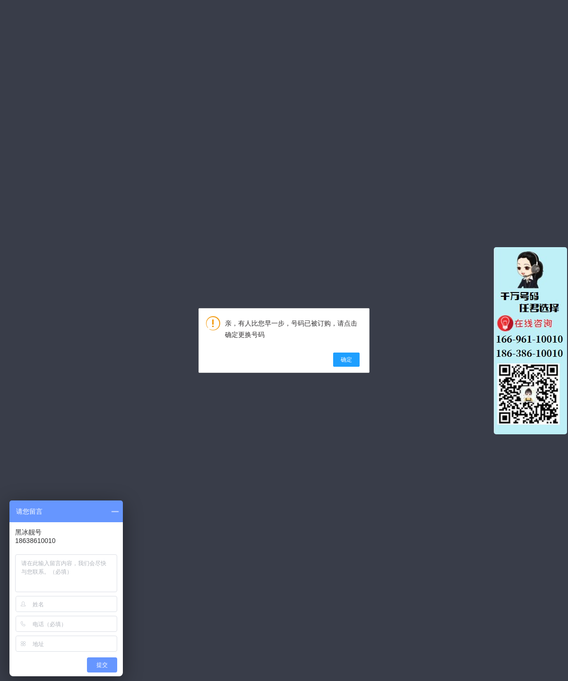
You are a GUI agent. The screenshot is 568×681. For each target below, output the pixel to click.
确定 (346, 359)
